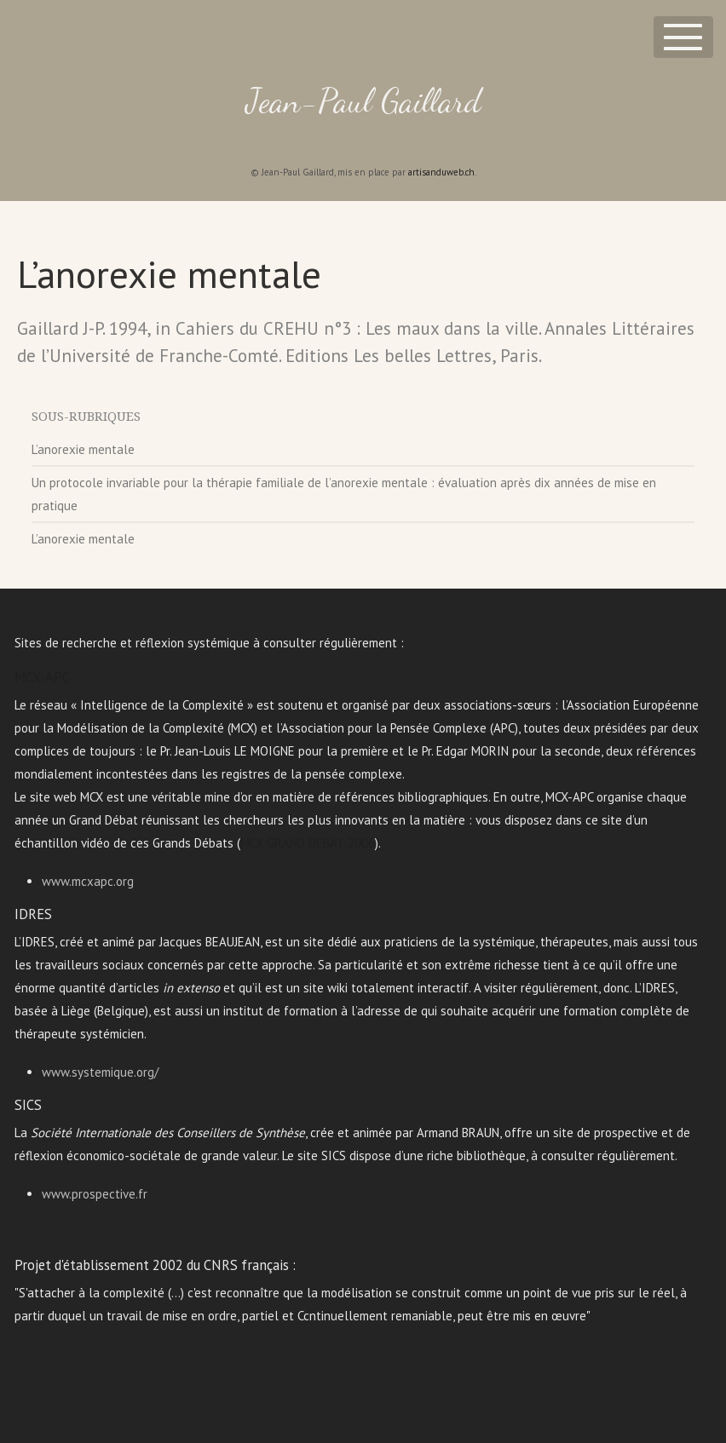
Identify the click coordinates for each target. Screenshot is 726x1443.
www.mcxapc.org (88, 881)
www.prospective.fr (94, 1194)
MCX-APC (42, 677)
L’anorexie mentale (83, 449)
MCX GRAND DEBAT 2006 (307, 843)
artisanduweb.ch (441, 172)
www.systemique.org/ (100, 1072)
